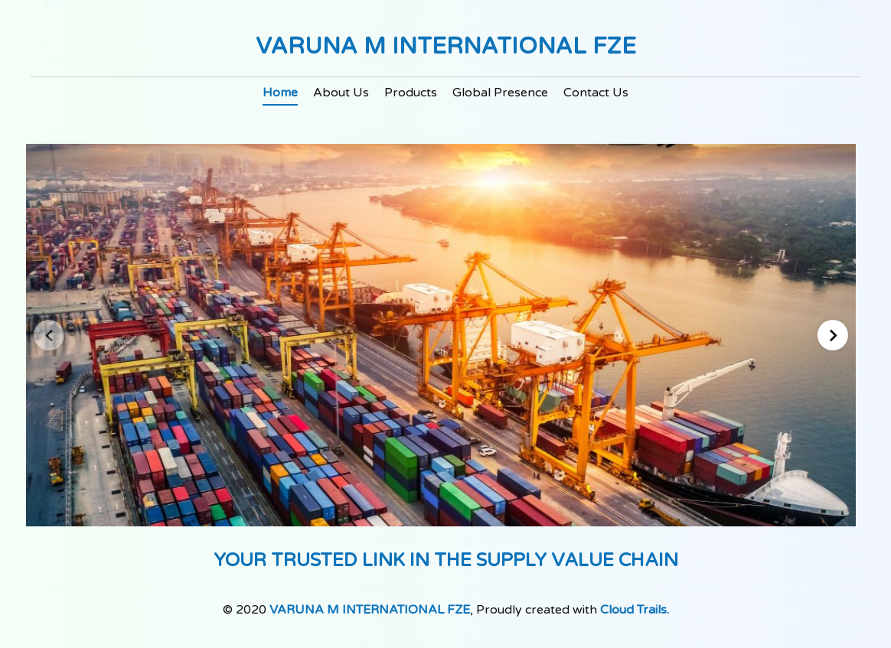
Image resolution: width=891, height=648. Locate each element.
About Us (341, 92)
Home (280, 92)
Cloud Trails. (634, 609)
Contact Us (595, 92)
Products (410, 92)
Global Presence (500, 92)
